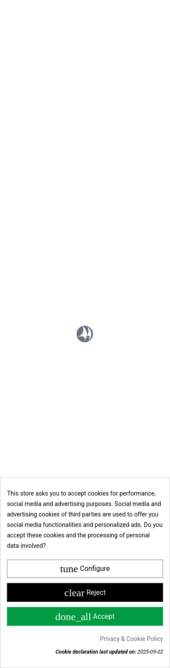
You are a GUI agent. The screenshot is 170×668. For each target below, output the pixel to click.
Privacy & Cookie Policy (131, 638)
